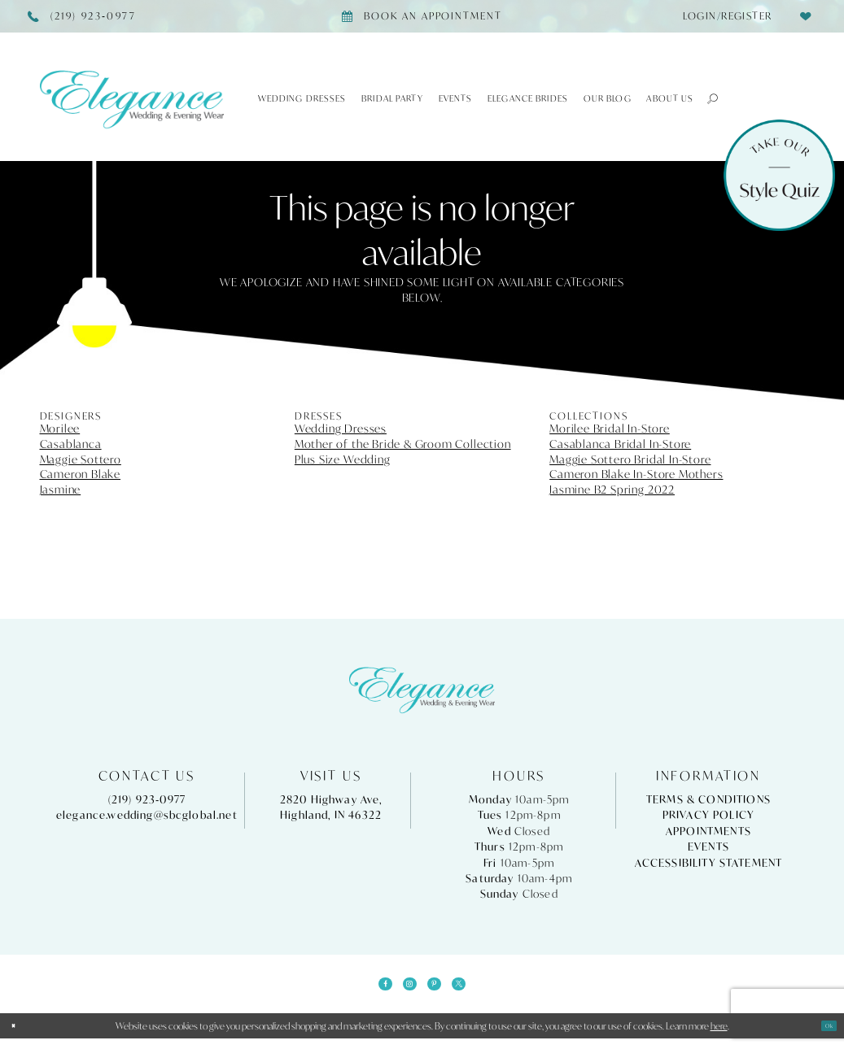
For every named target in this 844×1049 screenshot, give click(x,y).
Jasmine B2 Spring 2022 (612, 489)
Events (708, 847)
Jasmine (60, 489)
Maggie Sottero (80, 459)
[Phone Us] (81, 16)
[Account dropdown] (723, 16)
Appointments (708, 831)
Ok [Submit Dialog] (823, 1036)
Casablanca (71, 444)
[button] (706, 98)
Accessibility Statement (709, 863)
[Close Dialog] (18, 1036)
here (719, 1036)
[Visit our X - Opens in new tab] (475, 989)
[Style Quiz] (779, 175)
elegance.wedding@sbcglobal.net (147, 815)
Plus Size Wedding (343, 459)
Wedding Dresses (341, 428)
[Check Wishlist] (806, 16)
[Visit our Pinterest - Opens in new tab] (439, 989)
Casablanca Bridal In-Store (620, 444)
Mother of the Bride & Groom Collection (403, 444)
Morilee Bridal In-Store (609, 428)
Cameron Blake (80, 474)
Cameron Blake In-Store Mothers (636, 474)
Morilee (60, 428)
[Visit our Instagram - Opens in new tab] (404, 989)
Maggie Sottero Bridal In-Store (630, 459)
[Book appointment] (422, 16)
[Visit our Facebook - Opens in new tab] (368, 989)
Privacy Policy (708, 815)
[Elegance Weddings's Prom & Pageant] (132, 99)
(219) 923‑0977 (147, 800)
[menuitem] (723, 16)
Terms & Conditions (708, 800)
